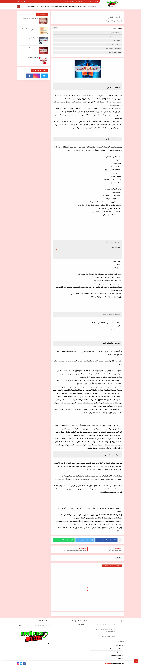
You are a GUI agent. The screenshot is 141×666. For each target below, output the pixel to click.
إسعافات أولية (63, 6)
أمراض (47, 6)
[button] (106, 540)
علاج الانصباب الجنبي (114, 52)
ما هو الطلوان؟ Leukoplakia (30, 18)
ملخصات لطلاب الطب (92, 1)
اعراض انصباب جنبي (114, 40)
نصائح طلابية (73, 6)
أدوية (38, 6)
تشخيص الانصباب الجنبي (112, 48)
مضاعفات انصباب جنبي (113, 44)
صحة (42, 6)
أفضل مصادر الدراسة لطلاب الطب (105, 625)
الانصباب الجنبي (115, 32)
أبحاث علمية (54, 6)
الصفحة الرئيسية (116, 645)
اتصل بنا (67, 1)
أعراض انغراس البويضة (31, 48)
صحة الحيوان (31, 6)
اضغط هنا (81, 624)
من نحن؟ (72, 1)
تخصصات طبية (92, 6)
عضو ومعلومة (82, 6)
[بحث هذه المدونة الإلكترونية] (37, 626)
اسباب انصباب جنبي (114, 36)
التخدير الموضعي (33, 38)
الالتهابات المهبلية (33, 58)
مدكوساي (108, 663)
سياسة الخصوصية (80, 1)
